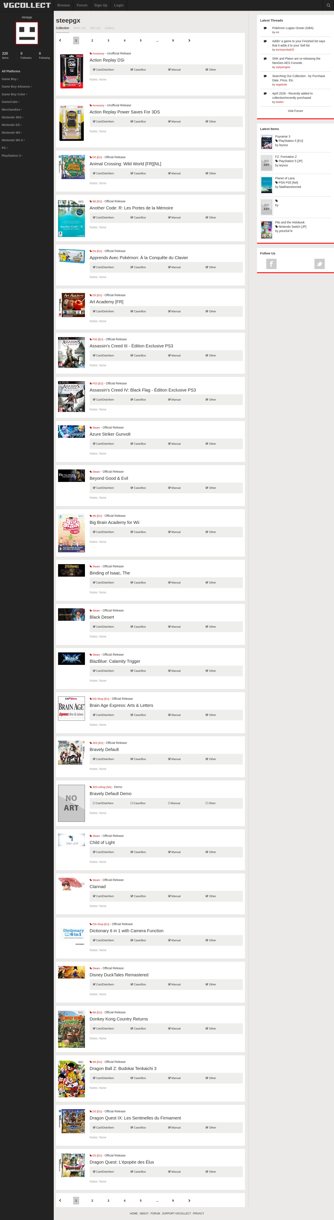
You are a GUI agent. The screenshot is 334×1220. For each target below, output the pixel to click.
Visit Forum (295, 111)
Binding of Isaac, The (110, 573)
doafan (280, 102)
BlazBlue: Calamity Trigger (115, 661)
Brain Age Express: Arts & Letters (121, 705)
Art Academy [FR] (106, 301)
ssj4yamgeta (283, 67)
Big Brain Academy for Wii (114, 522)
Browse (63, 5)
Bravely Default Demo (111, 793)
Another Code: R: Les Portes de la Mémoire (131, 208)
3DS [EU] (96, 743)
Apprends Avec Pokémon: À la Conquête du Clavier (139, 257)
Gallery (109, 28)
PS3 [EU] (96, 339)
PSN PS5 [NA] (286, 182)
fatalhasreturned (290, 187)
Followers (26, 55)
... (157, 40)
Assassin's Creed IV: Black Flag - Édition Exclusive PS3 (143, 390)
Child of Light (102, 842)
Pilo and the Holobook (290, 222)
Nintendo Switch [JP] (290, 226)
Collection (62, 28)
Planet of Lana (285, 178)
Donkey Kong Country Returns (119, 1019)
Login (119, 5)
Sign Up (100, 5)
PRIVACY (198, 1213)
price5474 (285, 231)
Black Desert (102, 617)
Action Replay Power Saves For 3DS (125, 112)
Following (45, 55)
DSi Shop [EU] (99, 698)
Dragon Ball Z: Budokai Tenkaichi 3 (123, 1068)
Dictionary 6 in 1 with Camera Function (126, 930)
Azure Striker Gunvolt (110, 434)
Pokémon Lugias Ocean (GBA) (293, 28)
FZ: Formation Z (286, 156)
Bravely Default (104, 749)
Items (8, 55)
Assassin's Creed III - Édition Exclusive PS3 (131, 346)
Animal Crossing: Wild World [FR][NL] (125, 163)
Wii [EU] (96, 201)
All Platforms (11, 71)
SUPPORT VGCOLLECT (176, 1213)
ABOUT (144, 1213)
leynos (283, 145)
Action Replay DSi (107, 60)
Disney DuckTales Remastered (119, 974)
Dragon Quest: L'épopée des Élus (122, 1162)
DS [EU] (96, 157)
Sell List (95, 28)
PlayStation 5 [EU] (289, 140)
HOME (134, 1213)
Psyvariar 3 (282, 136)
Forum (82, 5)
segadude (281, 84)
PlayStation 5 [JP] (288, 161)
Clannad (98, 886)
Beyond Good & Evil (109, 478)
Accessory (97, 53)
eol (277, 32)
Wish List (79, 28)
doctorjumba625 (285, 49)
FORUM (155, 1213)
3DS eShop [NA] (100, 787)
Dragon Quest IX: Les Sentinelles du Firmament (135, 1118)
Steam (95, 427)
